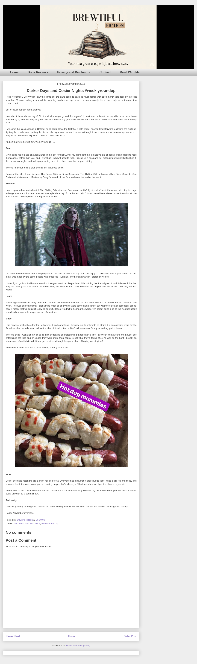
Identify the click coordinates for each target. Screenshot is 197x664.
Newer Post (13, 636)
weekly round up (50, 523)
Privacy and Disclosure (73, 72)
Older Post (130, 636)
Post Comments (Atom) (78, 645)
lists (27, 523)
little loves (35, 523)
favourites (19, 523)
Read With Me (129, 72)
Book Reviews (38, 72)
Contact (105, 72)
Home (14, 72)
